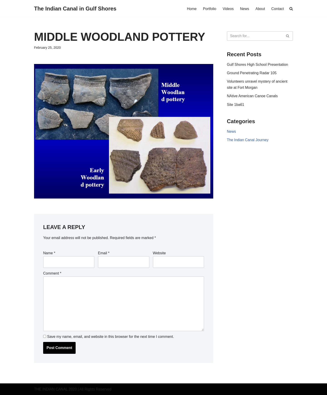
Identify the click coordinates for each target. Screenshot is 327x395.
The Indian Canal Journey (247, 140)
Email (103, 253)
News (244, 9)
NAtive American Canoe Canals (252, 96)
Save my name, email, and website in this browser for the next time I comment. (110, 337)
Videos (228, 9)
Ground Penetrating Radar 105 (252, 73)
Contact (277, 9)
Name (49, 253)
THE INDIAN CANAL (51, 389)
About (260, 9)
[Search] (255, 36)
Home (192, 9)
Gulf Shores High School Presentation (257, 64)
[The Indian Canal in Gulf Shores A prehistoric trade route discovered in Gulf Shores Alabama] (75, 8)
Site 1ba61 (235, 105)
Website (159, 253)
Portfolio (209, 9)
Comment (52, 273)
